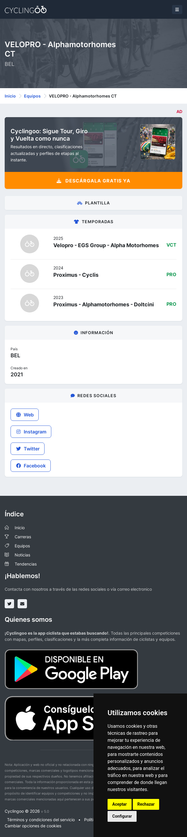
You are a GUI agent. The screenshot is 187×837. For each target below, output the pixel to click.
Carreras (23, 536)
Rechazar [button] (146, 804)
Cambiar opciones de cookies (33, 825)
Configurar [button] (122, 816)
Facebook (31, 466)
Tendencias (26, 563)
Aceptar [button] (119, 804)
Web (25, 415)
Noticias (22, 554)
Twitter (28, 449)
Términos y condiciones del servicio (41, 819)
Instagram (31, 432)
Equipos (32, 95)
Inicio (10, 95)
